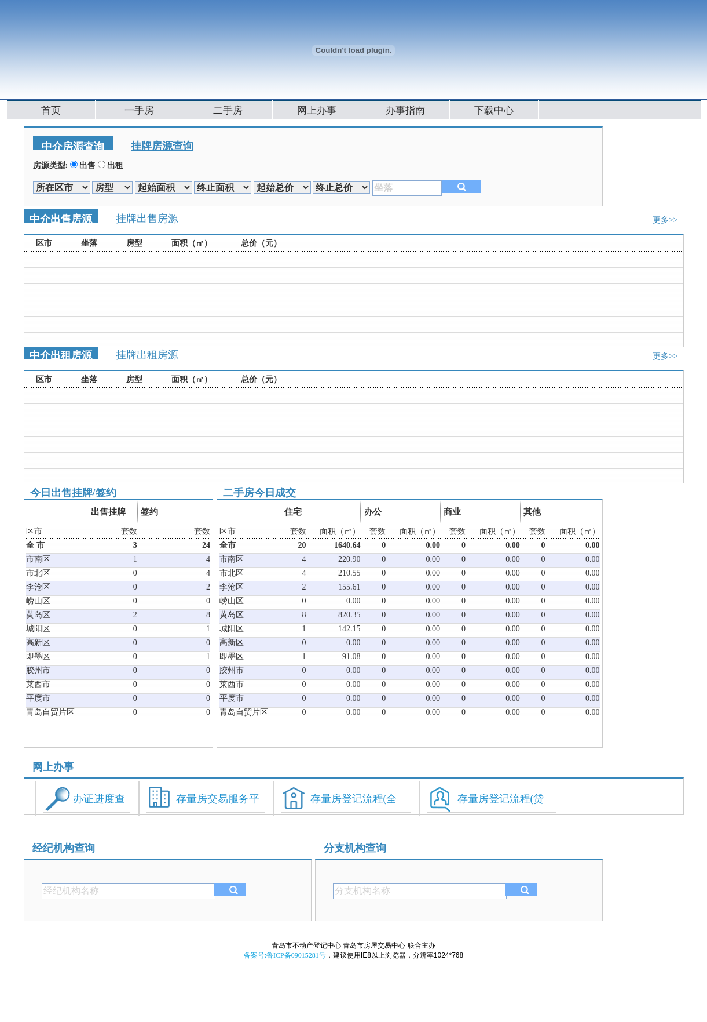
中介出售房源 (61, 218)
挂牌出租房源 (147, 355)
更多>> (665, 220)
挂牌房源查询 (162, 146)
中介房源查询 (73, 145)
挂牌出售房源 (147, 218)
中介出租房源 (61, 354)
